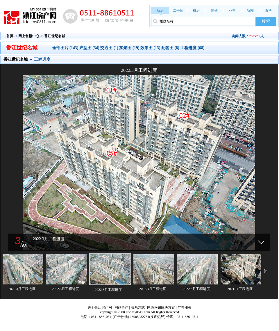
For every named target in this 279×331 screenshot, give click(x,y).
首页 (9, 36)
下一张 (208, 155)
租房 (196, 10)
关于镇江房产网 (99, 307)
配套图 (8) (170, 48)
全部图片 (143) (65, 48)
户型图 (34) (89, 48)
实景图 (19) (129, 48)
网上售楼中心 (28, 36)
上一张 (70, 155)
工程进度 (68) (192, 48)
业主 (232, 10)
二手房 (178, 10)
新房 (160, 10)
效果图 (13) (150, 48)
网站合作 (121, 307)
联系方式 (138, 307)
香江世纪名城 (54, 36)
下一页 (265, 271)
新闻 (250, 10)
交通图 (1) (109, 48)
